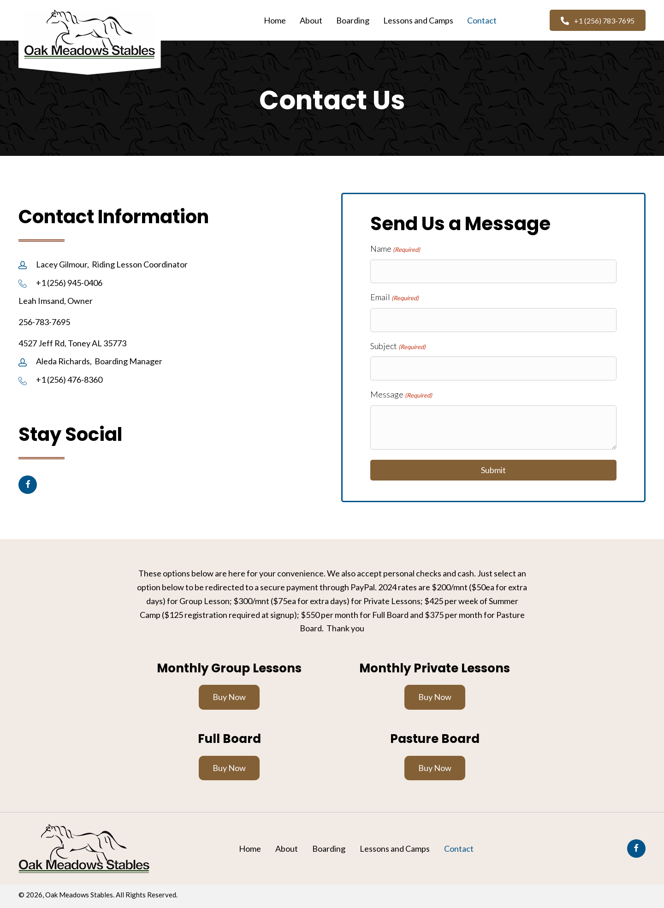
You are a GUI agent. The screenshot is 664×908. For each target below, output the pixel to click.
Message (401, 394)
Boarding (328, 848)
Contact (459, 848)
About (286, 848)
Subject (398, 346)
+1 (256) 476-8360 (69, 379)
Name (395, 249)
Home (250, 848)
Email (394, 297)
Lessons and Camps (395, 848)
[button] (598, 20)
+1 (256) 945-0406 (69, 283)
